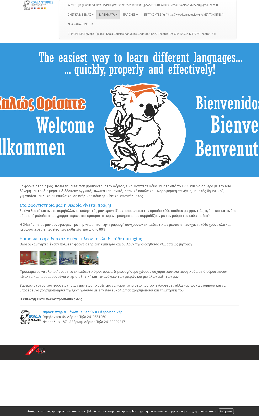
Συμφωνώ (226, 411)
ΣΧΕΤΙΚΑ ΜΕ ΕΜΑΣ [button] (80, 14)
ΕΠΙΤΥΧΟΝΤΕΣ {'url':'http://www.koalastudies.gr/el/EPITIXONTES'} (183, 14)
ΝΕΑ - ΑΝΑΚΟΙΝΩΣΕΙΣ (81, 24)
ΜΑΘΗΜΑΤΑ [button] (108, 14)
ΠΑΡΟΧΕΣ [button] (130, 14)
